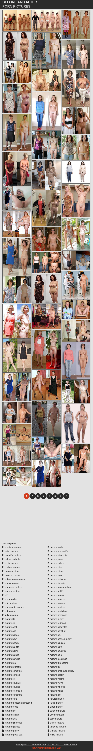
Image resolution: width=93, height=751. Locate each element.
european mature (12, 587)
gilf (5, 595)
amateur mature (11, 547)
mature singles (56, 643)
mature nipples (56, 603)
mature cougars (11, 683)
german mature (11, 591)
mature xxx (54, 695)
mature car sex (11, 675)
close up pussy (11, 575)
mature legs (55, 575)
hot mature (9, 611)
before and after (11, 559)
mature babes (10, 635)
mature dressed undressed (17, 703)
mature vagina (56, 679)
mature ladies (56, 563)
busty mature (10, 563)
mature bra (9, 663)
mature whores (56, 687)
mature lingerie (56, 583)
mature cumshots (12, 695)
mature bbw (9, 639)
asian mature (10, 551)
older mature (55, 707)
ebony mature (10, 583)
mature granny (11, 730)
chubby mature (11, 567)
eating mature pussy (13, 579)
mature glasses (11, 727)
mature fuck (9, 719)
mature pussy (56, 619)
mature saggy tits (57, 627)
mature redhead (57, 623)
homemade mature (13, 607)
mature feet (9, 711)
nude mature (55, 703)
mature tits (54, 667)
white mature (55, 734)
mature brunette (11, 667)
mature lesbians (57, 579)
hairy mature (9, 603)
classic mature (10, 571)
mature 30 (8, 619)
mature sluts (55, 647)
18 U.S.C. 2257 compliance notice (62, 744)
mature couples (11, 687)
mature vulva (55, 683)
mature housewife (58, 551)
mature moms (56, 595)
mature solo (55, 655)
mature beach (10, 643)
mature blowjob (11, 659)
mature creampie (12, 691)
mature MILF (55, 591)
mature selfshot (57, 631)
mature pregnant (57, 615)
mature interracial (58, 555)
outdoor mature (56, 711)
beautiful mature (11, 555)
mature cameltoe (12, 671)
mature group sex (12, 734)
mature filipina (10, 715)
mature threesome (58, 663)
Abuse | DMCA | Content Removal (31, 744)
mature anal (9, 627)
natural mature (56, 699)
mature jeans (55, 559)
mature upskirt (56, 675)
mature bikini (10, 651)
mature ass (9, 631)
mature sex (54, 635)
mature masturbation (59, 587)
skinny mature (56, 723)
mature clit (8, 679)
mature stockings (57, 659)
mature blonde (10, 655)
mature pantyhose (58, 611)
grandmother (10, 599)
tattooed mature (57, 727)
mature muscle (56, 599)
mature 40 (8, 623)
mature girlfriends (12, 723)
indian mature (10, 615)
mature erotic (10, 707)
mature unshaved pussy (61, 671)
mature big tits (10, 647)
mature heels (55, 547)
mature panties (56, 607)
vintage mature (56, 730)
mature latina (55, 571)
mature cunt (9, 699)
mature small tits (57, 651)
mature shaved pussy (60, 639)
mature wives (55, 691)
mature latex (55, 567)
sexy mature (55, 719)
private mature (56, 715)
